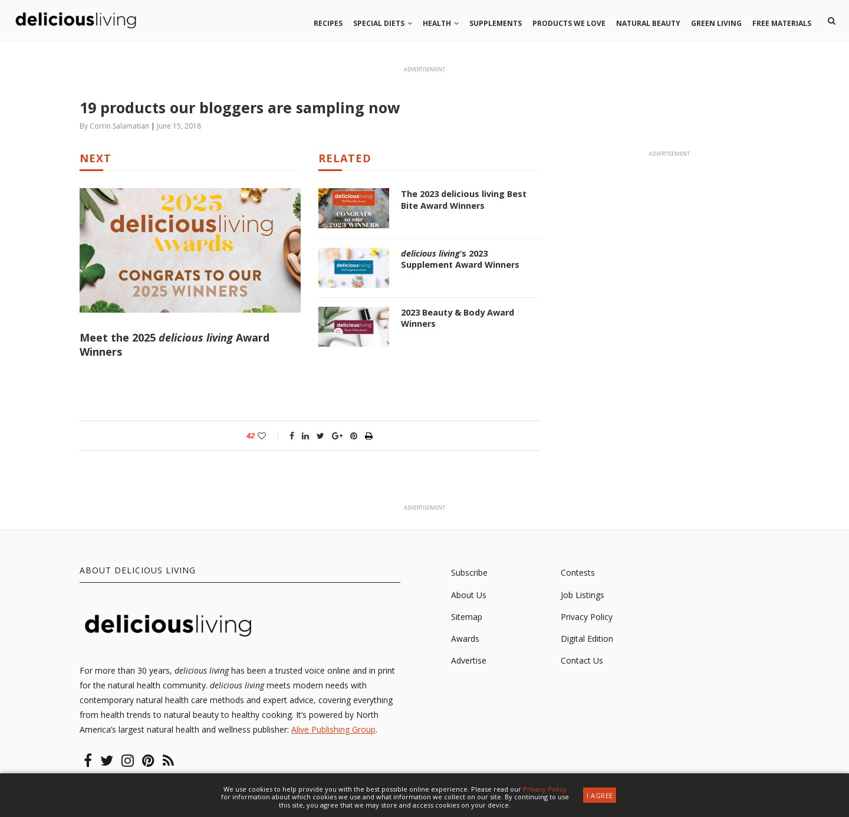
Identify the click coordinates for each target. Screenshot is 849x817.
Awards (465, 639)
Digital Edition (587, 639)
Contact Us (582, 661)
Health (437, 23)
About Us (468, 595)
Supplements (495, 23)
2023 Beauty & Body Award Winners (457, 318)
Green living (716, 23)
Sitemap (466, 617)
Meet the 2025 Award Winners (174, 344)
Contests (578, 573)
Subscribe (469, 573)
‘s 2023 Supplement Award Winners (470, 259)
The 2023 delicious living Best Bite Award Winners (463, 199)
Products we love (569, 23)
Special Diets (378, 23)
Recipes (328, 23)
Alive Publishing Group (333, 730)
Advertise (468, 661)
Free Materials (781, 23)
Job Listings (582, 595)
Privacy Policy (587, 617)
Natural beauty (648, 23)
